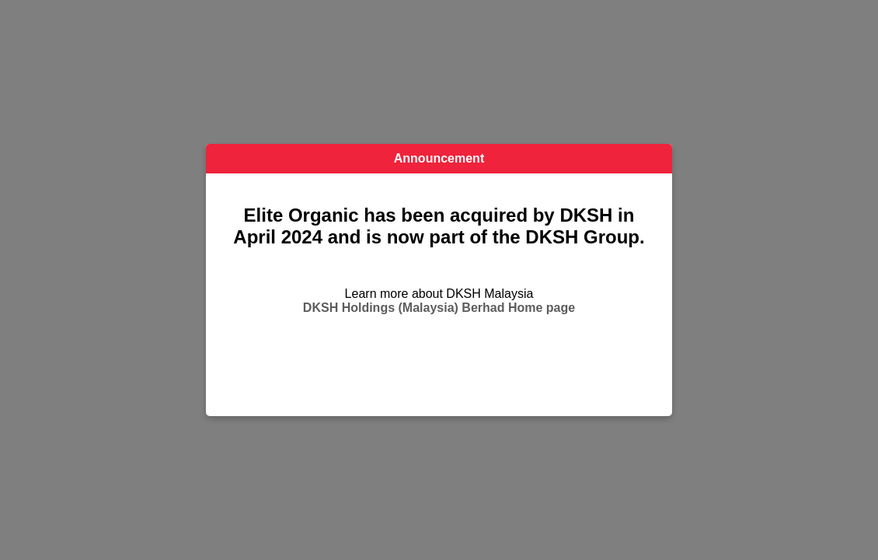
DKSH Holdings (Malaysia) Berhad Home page (439, 307)
